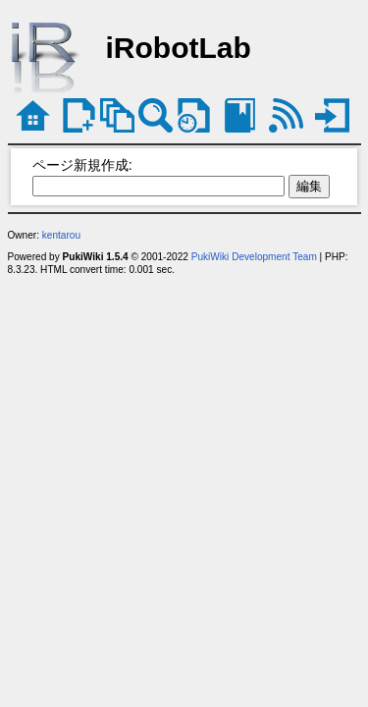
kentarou (61, 235)
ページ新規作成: (82, 165)
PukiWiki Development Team (254, 256)
